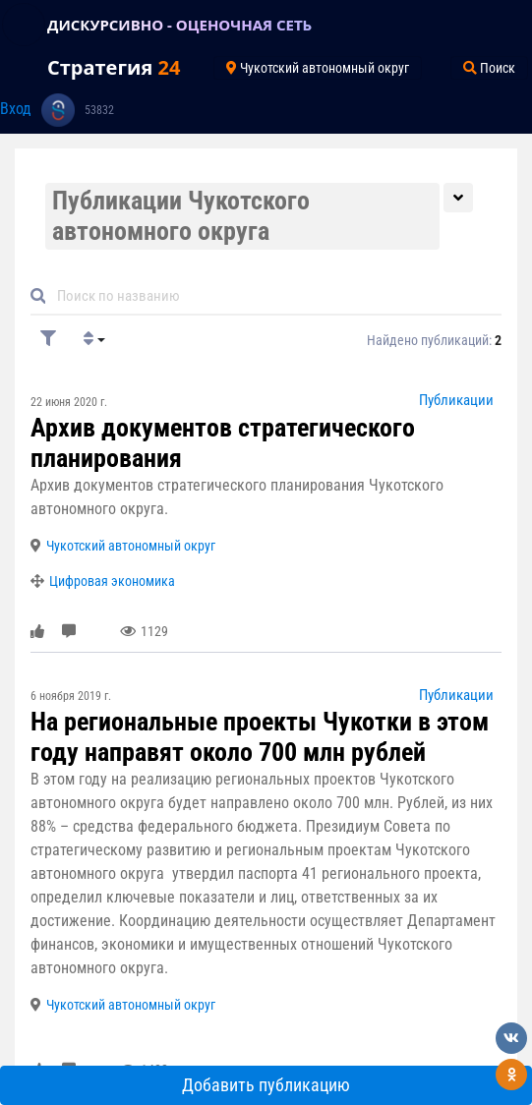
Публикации (456, 400)
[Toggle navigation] (23, 24)
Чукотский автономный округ (130, 545)
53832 (99, 110)
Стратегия (113, 67)
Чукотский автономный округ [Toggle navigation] (317, 68)
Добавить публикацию (266, 1085)
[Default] (273, 295)
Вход (15, 108)
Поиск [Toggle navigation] (489, 68)
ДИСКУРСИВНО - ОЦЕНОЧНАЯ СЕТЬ (179, 24)
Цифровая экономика (112, 581)
